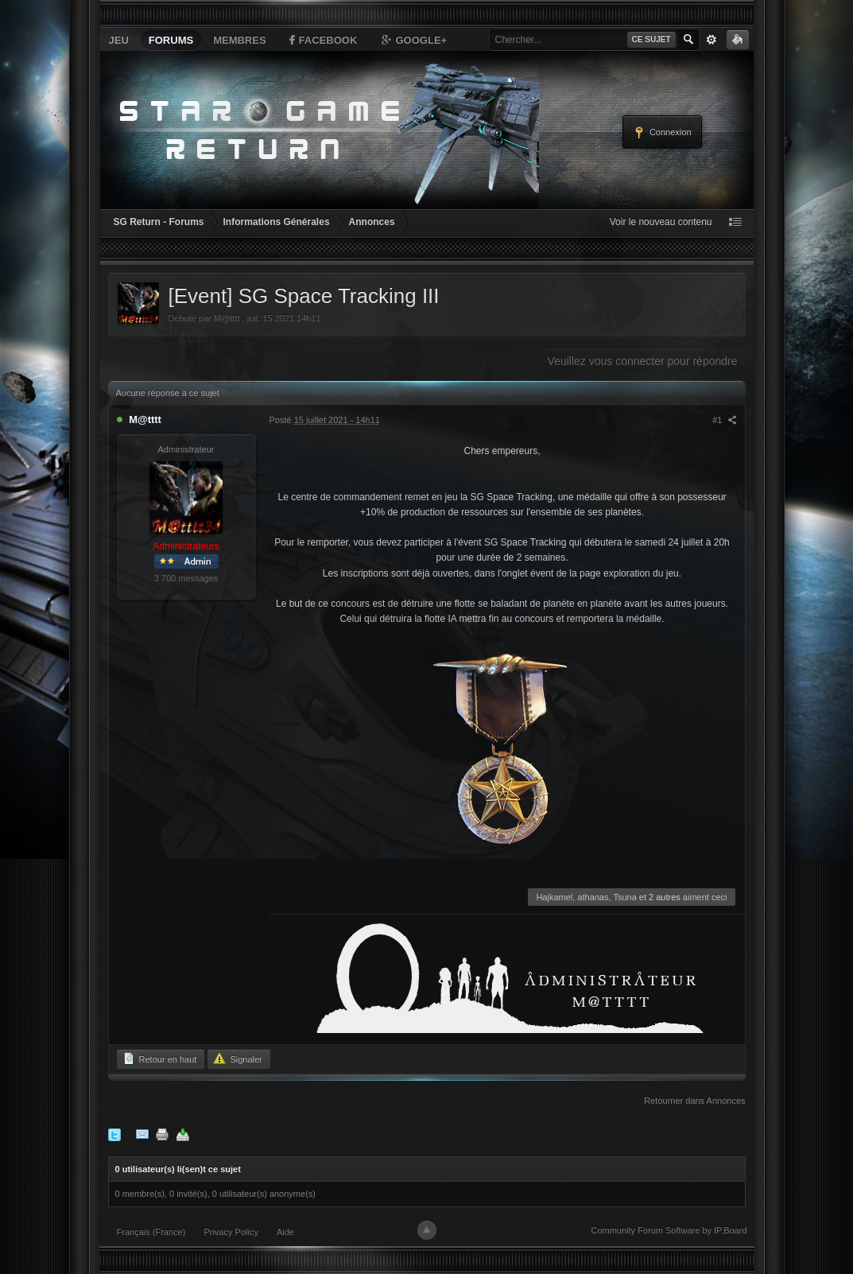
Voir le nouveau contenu (661, 221)
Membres (239, 40)
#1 (724, 420)
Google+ (413, 39)
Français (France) (151, 1232)
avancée (711, 39)
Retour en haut (159, 1058)
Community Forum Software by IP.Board (668, 1230)
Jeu (119, 40)
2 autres (664, 897)
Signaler (237, 1058)
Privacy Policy (231, 1232)
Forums (171, 40)
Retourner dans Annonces (694, 1100)
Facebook (322, 39)
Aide (285, 1232)
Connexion (662, 132)
